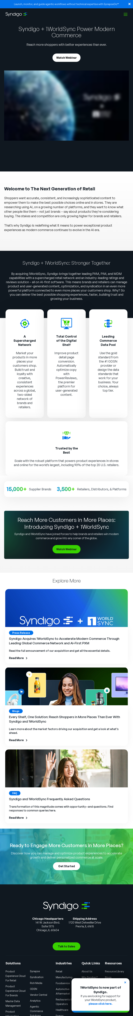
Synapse (35, 971)
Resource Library (114, 971)
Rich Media (36, 983)
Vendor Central (38, 994)
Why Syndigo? (90, 977)
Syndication (36, 977)
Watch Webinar (66, 57)
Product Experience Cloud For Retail (15, 976)
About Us (87, 971)
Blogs (108, 977)
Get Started (66, 866)
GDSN (33, 988)
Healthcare (62, 1009)
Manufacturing (64, 977)
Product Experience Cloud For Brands (15, 991)
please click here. (100, 1003)
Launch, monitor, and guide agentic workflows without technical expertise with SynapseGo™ (66, 4)
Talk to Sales (66, 946)
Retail (59, 971)
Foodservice (63, 983)
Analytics (35, 1000)
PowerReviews (66, 378)
